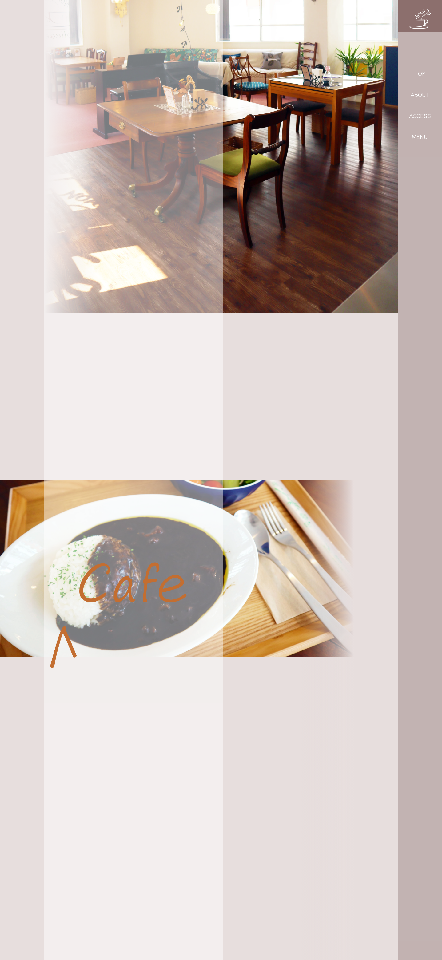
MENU (420, 136)
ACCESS (420, 116)
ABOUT (420, 94)
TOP (420, 73)
